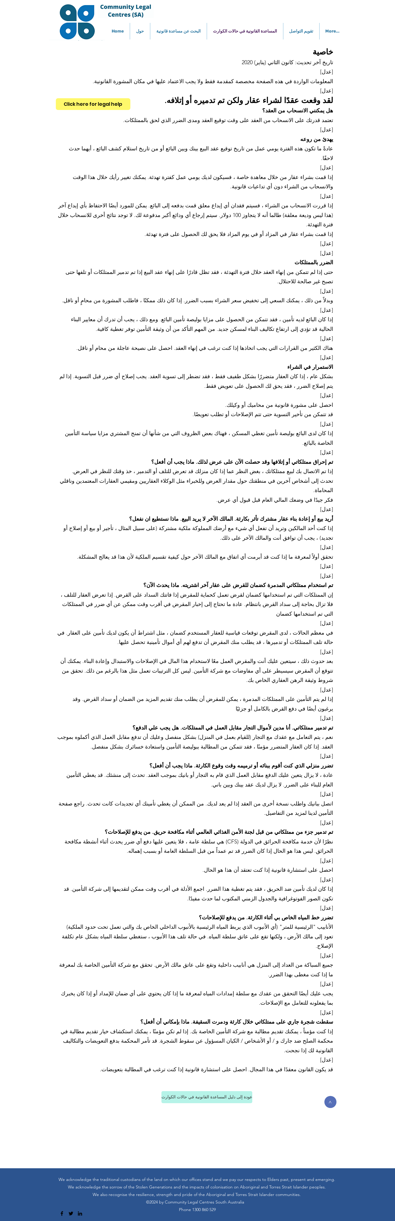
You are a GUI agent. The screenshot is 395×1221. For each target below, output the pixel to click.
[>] (330, 1102)
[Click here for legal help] (93, 104)
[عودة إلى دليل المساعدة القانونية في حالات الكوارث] (206, 1097)
